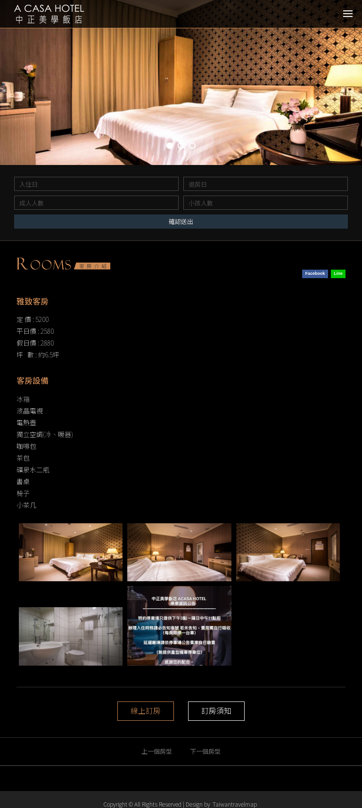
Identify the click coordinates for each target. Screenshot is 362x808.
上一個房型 (156, 751)
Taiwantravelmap (235, 804)
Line (338, 273)
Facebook (315, 273)
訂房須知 (216, 711)
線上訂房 (146, 711)
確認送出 (181, 221)
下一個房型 (205, 751)
